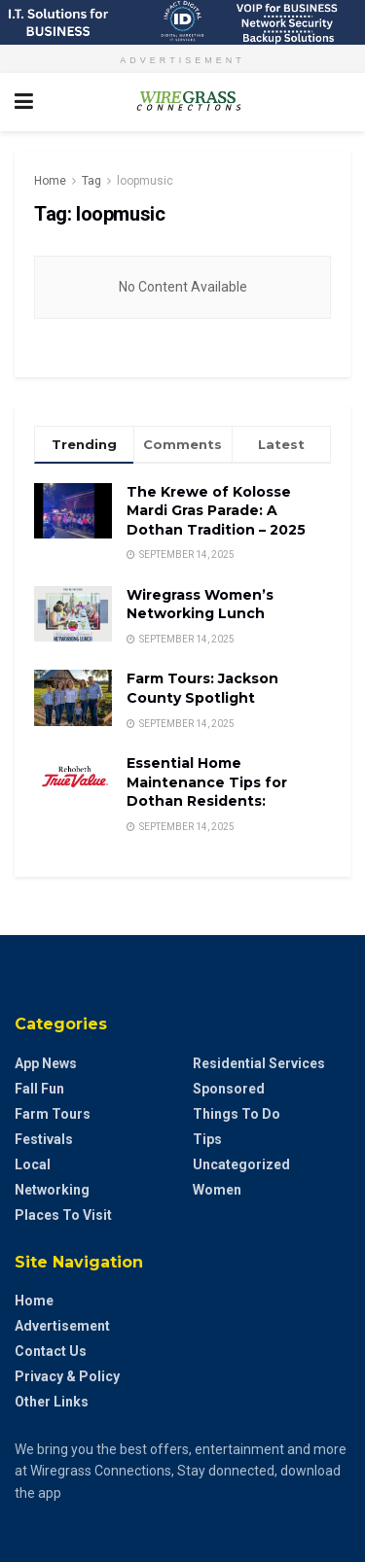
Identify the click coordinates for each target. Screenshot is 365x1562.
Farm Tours (53, 1114)
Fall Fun (39, 1088)
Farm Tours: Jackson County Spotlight (202, 688)
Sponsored (229, 1088)
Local (33, 1164)
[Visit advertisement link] (182, 22)
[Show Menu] (24, 102)
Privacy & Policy (67, 1376)
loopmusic (145, 181)
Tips (207, 1139)
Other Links (52, 1401)
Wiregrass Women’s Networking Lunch (200, 604)
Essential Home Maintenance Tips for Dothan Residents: (207, 782)
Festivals (44, 1139)
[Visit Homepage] (182, 102)
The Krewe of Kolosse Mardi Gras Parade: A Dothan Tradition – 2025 (216, 510)
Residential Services (259, 1063)
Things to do (236, 1114)
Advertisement (62, 1326)
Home (50, 181)
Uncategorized (241, 1164)
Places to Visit (63, 1215)
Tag (91, 181)
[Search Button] (340, 102)
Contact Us (51, 1351)
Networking (52, 1190)
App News (46, 1063)
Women (217, 1190)
